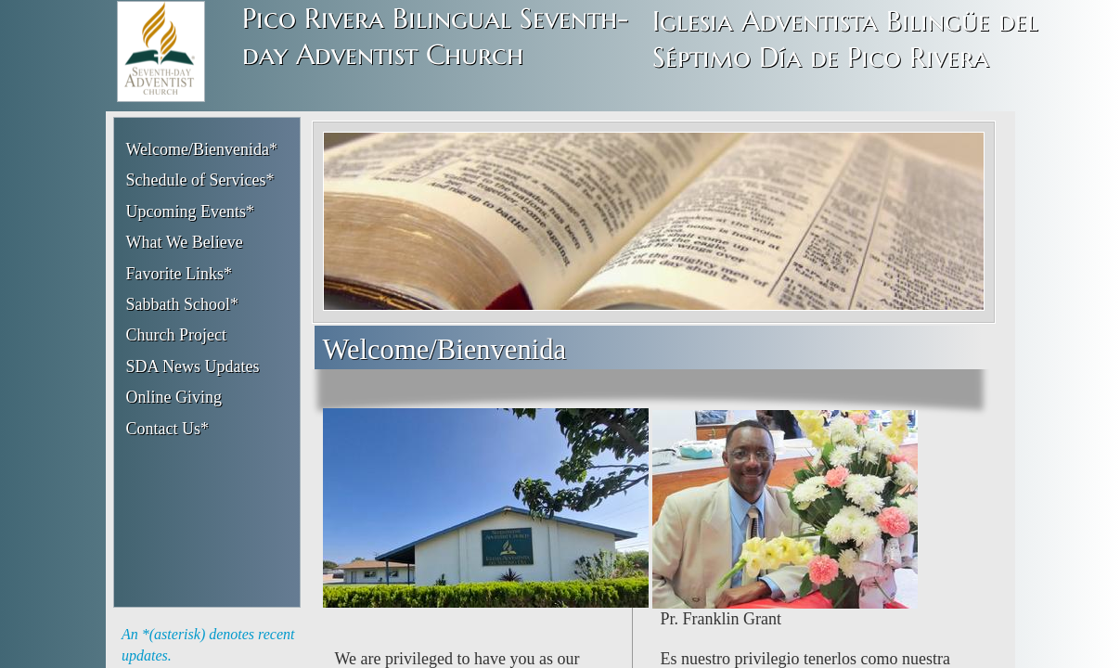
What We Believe (184, 242)
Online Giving (174, 397)
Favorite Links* (179, 273)
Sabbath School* (182, 304)
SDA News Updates (193, 366)
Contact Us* (168, 428)
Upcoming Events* (190, 211)
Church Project (176, 335)
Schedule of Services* (200, 180)
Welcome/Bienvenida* (202, 149)
